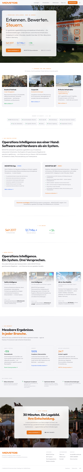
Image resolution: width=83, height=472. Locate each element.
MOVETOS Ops (50, 454)
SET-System (49, 456)
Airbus (41, 123)
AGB (80, 468)
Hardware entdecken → (51, 193)
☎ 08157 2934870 (46, 50)
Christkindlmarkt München (29, 119)
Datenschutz (74, 468)
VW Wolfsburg (53, 119)
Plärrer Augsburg (52, 123)
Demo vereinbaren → (13, 50)
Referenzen (56, 2)
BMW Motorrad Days (13, 119)
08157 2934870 (74, 456)
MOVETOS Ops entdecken (31, 50)
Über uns (63, 2)
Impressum (67, 468)
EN (79, 2)
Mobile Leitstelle (50, 461)
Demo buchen (72, 2)
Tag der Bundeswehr (17, 123)
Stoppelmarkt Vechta (65, 123)
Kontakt (61, 459)
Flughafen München (31, 123)
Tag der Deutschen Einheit (67, 119)
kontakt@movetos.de (75, 454)
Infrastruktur (46, 2)
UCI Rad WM (42, 119)
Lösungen (37, 2)
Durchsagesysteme (51, 459)
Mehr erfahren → (9, 189)
